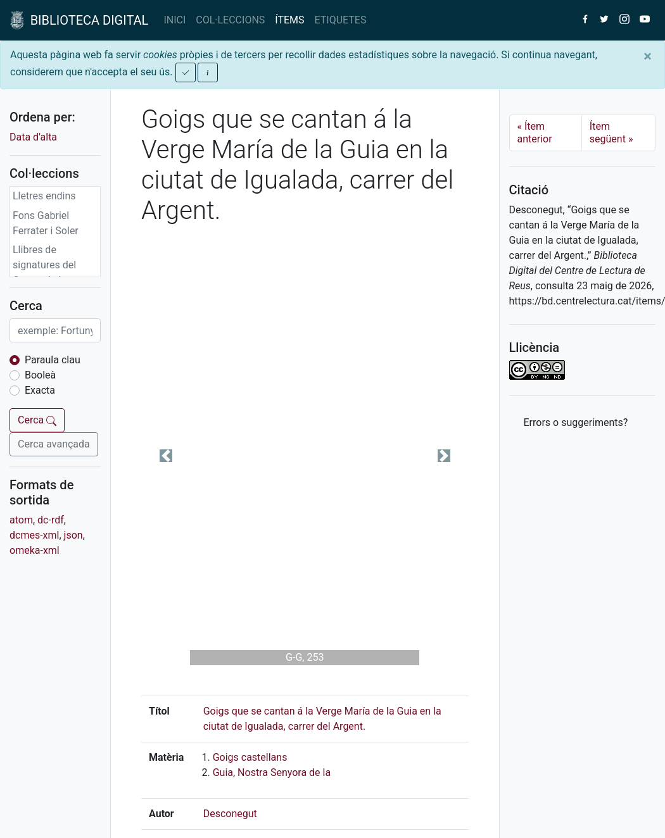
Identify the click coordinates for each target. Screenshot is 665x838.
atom (21, 520)
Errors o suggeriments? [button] (576, 422)
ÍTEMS (289, 20)
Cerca (37, 420)
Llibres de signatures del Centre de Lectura (52, 265)
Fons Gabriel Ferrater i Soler (46, 223)
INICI (174, 20)
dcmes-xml (34, 535)
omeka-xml (35, 550)
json (73, 535)
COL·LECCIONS (230, 20)
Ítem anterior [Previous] (534, 132)
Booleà (40, 375)
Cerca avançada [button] (54, 444)
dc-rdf (50, 520)
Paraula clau (52, 360)
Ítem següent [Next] (611, 132)
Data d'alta (33, 137)
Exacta (40, 390)
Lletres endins (44, 196)
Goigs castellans (250, 757)
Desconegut (230, 814)
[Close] (647, 56)
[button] (165, 455)
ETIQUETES (341, 20)
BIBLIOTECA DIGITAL (79, 20)
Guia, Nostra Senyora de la (272, 772)
